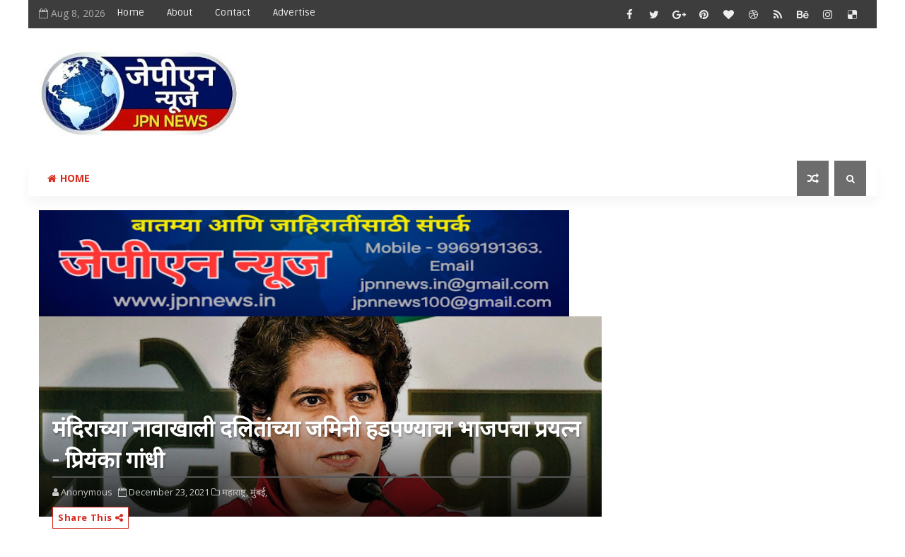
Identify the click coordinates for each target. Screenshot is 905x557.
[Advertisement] (607, 83)
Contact (232, 12)
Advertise (294, 12)
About (179, 12)
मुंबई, (258, 492)
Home (130, 12)
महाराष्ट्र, (235, 492)
